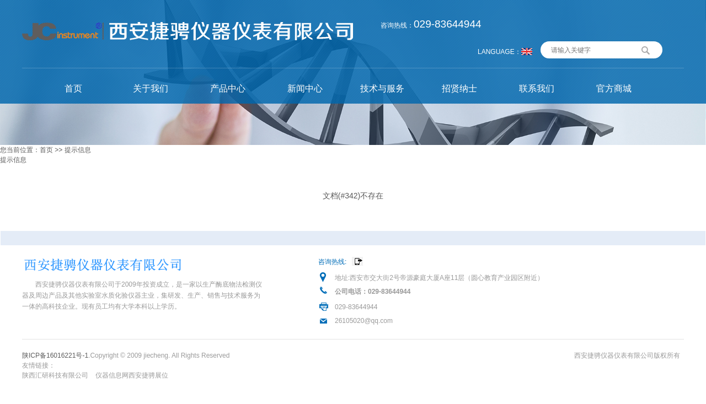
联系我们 (536, 88)
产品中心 (227, 88)
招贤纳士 (459, 88)
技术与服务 (382, 88)
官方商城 (614, 88)
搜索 (645, 49)
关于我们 (150, 88)
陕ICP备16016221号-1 (55, 355)
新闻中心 (305, 88)
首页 (73, 88)
